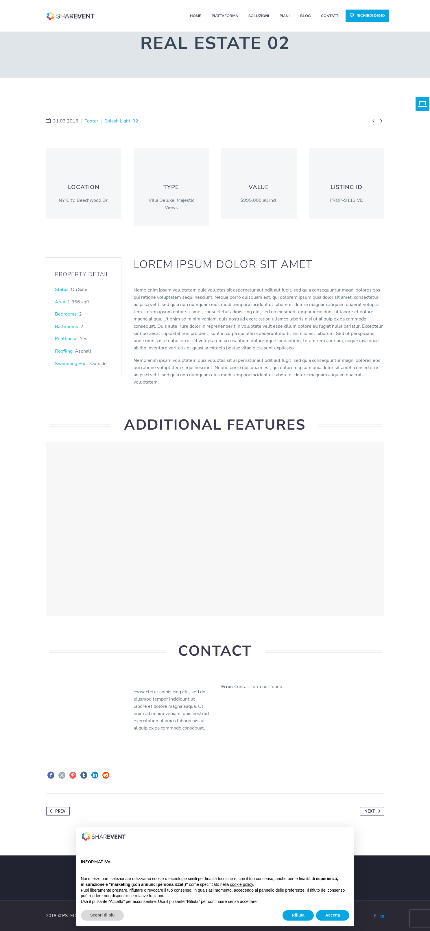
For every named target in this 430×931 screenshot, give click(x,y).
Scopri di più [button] (102, 915)
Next (373, 811)
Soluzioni (258, 16)
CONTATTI (330, 16)
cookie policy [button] (241, 884)
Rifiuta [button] (298, 915)
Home (195, 16)
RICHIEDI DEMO (371, 15)
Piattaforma (225, 16)
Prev (56, 811)
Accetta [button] (332, 915)
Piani (285, 16)
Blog (305, 16)
